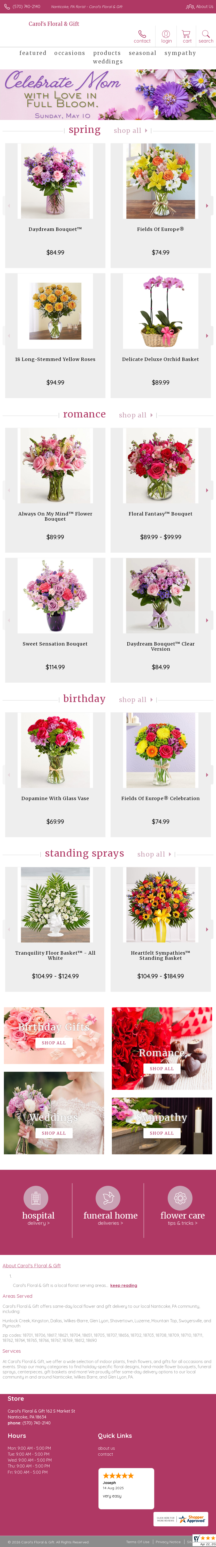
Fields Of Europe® (160, 229)
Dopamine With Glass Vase (55, 798)
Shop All (128, 131)
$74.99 (160, 252)
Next (207, 205)
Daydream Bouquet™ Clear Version (161, 646)
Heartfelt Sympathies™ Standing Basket (160, 955)
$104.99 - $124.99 (55, 976)
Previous (8, 205)
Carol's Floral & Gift (54, 24)
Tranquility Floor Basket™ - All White (55, 955)
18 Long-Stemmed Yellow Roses (55, 359)
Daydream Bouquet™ (55, 229)
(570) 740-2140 (26, 6)
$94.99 (55, 382)
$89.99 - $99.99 (160, 537)
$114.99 (55, 667)
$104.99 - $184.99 (160, 976)
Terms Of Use (137, 1542)
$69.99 (55, 821)
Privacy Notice (168, 1542)
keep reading (123, 1285)
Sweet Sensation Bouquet (55, 644)
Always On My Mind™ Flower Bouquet (55, 516)
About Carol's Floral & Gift (32, 1265)
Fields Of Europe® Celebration (160, 798)
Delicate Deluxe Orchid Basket (160, 359)
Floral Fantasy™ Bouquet (161, 514)
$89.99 (160, 382)
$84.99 (55, 252)
